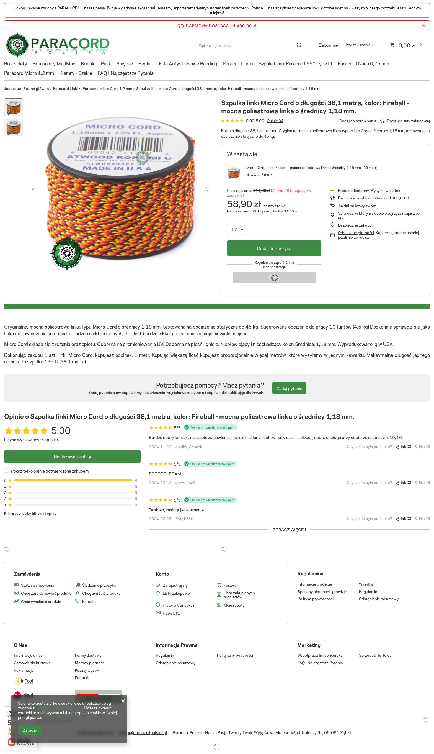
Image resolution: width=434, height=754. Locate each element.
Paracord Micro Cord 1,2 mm (107, 88)
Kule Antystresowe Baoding (188, 63)
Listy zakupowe (357, 44)
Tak (403, 446)
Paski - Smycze (117, 63)
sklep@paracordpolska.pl (143, 732)
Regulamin (368, 591)
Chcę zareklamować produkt (46, 593)
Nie (422, 446)
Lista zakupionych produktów (239, 594)
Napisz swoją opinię (72, 456)
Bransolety (15, 63)
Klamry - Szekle (76, 72)
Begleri (145, 63)
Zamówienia (27, 573)
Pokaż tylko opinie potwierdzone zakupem (50, 470)
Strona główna (36, 88)
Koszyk (230, 585)
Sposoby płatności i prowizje (322, 591)
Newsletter (172, 613)
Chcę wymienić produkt (41, 601)
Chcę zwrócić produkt (101, 593)
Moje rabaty (234, 605)
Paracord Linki (238, 63)
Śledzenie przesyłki (99, 585)
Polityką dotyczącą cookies (58, 707)
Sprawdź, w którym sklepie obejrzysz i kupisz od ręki (379, 215)
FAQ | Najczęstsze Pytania (126, 72)
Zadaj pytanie (289, 388)
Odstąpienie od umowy (379, 598)
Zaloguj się (328, 45)
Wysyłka (366, 584)
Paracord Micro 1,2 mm (29, 72)
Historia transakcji (178, 605)
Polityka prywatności (316, 598)
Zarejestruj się (175, 585)
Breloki (88, 63)
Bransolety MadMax (54, 63)
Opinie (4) (275, 120)
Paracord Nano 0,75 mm (363, 63)
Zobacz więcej (289, 529)
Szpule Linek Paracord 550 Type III (295, 63)
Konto (162, 573)
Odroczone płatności (356, 232)
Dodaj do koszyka (274, 248)
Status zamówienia (37, 585)
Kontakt (89, 601)
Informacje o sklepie (315, 584)
